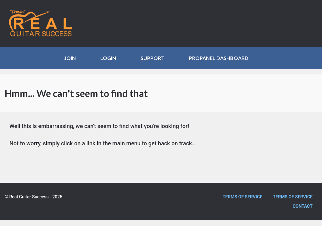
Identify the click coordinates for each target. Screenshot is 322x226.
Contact (303, 206)
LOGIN (108, 58)
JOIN (70, 58)
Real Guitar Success (44, 23)
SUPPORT (152, 58)
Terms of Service (242, 196)
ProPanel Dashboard (218, 58)
